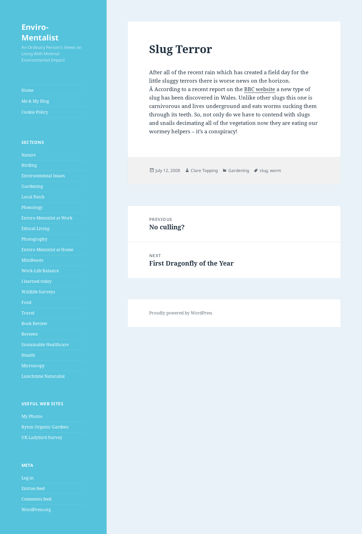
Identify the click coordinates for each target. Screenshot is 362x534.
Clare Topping (204, 170)
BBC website (259, 89)
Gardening (32, 186)
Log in (27, 478)
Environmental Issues (43, 176)
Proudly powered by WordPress (180, 313)
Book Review (34, 323)
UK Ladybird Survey (41, 437)
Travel (27, 313)
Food (26, 302)
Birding (29, 165)
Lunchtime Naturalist (43, 376)
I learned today (36, 281)
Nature (28, 155)
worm (275, 170)
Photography (34, 239)
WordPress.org (36, 510)
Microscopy (33, 366)
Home (27, 90)
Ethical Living (35, 228)
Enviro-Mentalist (40, 32)
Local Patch (33, 197)
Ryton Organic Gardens (45, 427)
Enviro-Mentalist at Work (46, 218)
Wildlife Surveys (38, 292)
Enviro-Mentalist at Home (47, 250)
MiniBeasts (32, 260)
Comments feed (36, 499)
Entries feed (33, 488)
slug (264, 170)
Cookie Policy (34, 112)
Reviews (29, 334)
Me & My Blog (35, 101)
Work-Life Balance (40, 271)
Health (28, 355)
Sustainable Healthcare (45, 345)
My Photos (31, 416)
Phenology (32, 207)
